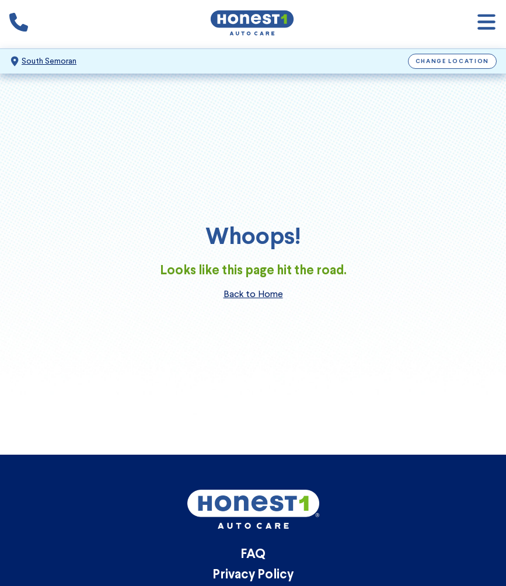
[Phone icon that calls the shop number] (18, 24)
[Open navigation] (486, 24)
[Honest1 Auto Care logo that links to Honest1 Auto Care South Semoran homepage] (252, 24)
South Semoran (49, 61)
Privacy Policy (253, 575)
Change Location (453, 61)
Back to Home (253, 294)
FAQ (253, 555)
